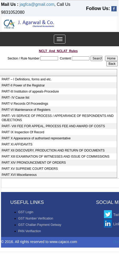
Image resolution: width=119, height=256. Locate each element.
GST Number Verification (35, 218)
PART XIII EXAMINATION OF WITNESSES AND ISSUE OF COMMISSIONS (56, 156)
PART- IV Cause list (15, 97)
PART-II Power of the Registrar (23, 85)
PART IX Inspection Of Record (23, 132)
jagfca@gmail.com (37, 4)
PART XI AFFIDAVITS (17, 144)
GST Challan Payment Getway (39, 225)
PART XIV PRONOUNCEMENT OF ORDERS (34, 162)
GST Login (25, 212)
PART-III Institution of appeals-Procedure (30, 91)
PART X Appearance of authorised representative (36, 138)
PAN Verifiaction (29, 231)
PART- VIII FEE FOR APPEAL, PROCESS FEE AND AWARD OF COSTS (53, 126)
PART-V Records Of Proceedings (25, 104)
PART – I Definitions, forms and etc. (26, 79)
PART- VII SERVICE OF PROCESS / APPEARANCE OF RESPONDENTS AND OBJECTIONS (57, 118)
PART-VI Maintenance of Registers (26, 110)
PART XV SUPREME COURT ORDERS (30, 169)
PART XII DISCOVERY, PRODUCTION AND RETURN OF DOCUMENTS (53, 150)
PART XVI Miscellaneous (19, 175)
